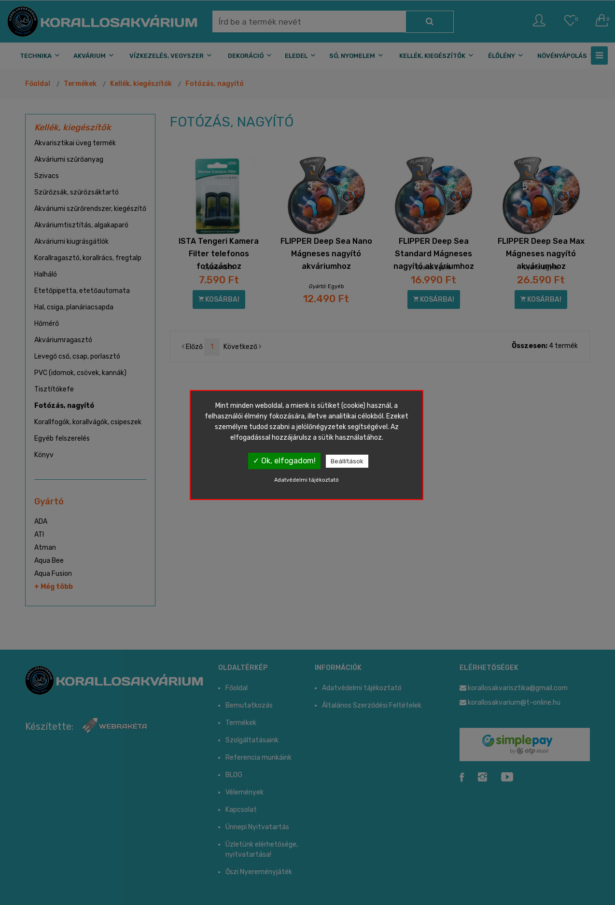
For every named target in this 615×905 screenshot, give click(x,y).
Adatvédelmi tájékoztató (306, 480)
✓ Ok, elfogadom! (284, 460)
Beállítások (347, 461)
